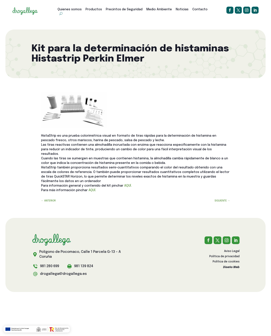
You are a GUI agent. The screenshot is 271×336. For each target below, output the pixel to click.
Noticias (182, 9)
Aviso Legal (232, 251)
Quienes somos (70, 9)
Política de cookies (226, 262)
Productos (93, 9)
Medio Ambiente (159, 9)
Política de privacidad (224, 256)
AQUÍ (127, 185)
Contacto (200, 9)
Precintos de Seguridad (124, 9)
